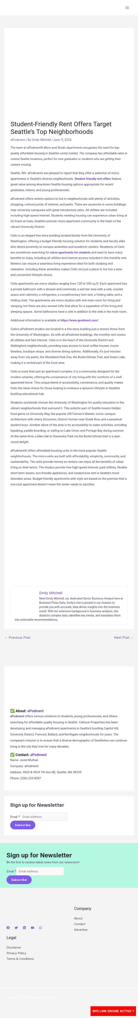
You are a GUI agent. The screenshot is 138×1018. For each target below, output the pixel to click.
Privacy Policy (16, 954)
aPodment (18, 140)
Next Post (124, 637)
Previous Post (17, 637)
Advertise (80, 930)
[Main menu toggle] (127, 7)
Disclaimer (13, 948)
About (78, 919)
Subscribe (23, 825)
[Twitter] (16, 928)
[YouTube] (32, 928)
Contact (79, 925)
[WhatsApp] (40, 928)
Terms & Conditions (20, 959)
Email (15, 817)
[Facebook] (8, 928)
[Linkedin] (24, 928)
